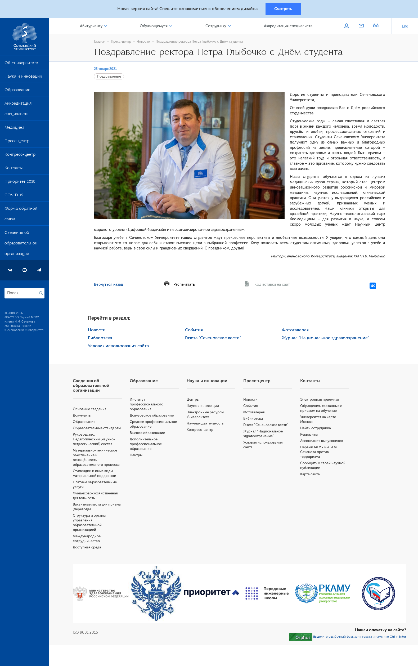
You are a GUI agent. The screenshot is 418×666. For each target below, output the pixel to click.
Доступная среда (87, 547)
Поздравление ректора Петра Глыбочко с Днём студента (199, 41)
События (194, 330)
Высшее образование (147, 433)
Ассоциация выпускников (321, 441)
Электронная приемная (319, 399)
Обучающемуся (154, 26)
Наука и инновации (23, 77)
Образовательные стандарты (97, 428)
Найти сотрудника (315, 428)
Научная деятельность (205, 423)
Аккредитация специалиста (18, 110)
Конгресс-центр (20, 155)
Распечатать (184, 285)
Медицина (14, 128)
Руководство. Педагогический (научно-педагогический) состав (94, 439)
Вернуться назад (108, 285)
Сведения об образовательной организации (21, 244)
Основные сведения (89, 409)
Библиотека (100, 338)
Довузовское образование (152, 415)
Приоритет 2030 (20, 182)
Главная (99, 41)
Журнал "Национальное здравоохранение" (325, 338)
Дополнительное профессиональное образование (146, 444)
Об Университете (21, 64)
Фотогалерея (295, 330)
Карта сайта (310, 474)
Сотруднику (215, 26)
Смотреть (283, 9)
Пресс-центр (17, 142)
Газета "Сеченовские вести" (213, 338)
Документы (82, 415)
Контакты (14, 169)
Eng (405, 26)
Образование (17, 91)
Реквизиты (309, 434)
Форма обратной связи (21, 215)
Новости (143, 41)
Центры (136, 455)
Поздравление (109, 76)
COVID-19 (14, 196)
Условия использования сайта (118, 345)
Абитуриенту (91, 26)
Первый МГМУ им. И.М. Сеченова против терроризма (319, 452)
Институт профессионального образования (146, 404)
